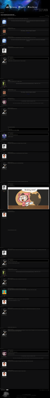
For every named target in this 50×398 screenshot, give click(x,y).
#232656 (9, 142)
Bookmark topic (47, 15)
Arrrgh (4, 133)
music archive (46, 9)
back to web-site (41, 9)
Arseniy (4, 47)
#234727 (9, 278)
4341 (5, 149)
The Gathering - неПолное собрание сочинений (28, 30)
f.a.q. (43, 10)
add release (40, 10)
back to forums (36, 9)
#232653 (9, 132)
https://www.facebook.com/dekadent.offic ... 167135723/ (14, 300)
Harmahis (4, 211)
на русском (46, 10)
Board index (2, 15)
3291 (5, 95)
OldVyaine (4, 28)
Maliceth (4, 80)
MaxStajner (4, 350)
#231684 (9, 89)
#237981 (9, 360)
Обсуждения (5, 15)
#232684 (9, 152)
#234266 (9, 183)
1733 (5, 169)
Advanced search (2, 12)
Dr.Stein (4, 18)
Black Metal (8, 15)
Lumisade (4, 57)
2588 (5, 104)
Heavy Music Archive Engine (28, 394)
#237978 (9, 329)
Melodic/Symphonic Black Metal (13, 15)
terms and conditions (34, 395)
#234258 (9, 162)
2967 (5, 33)
